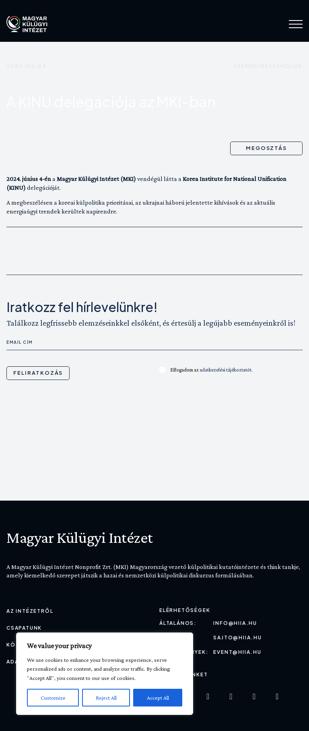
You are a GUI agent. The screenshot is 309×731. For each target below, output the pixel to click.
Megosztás (266, 148)
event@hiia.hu (237, 652)
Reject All (106, 697)
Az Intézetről (29, 611)
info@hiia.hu (235, 623)
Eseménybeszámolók (268, 66)
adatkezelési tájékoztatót (225, 370)
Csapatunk (24, 628)
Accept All (158, 697)
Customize (53, 697)
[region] (104, 673)
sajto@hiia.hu (237, 637)
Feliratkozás (38, 373)
